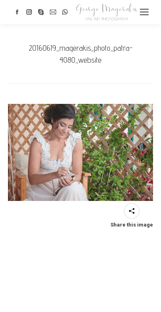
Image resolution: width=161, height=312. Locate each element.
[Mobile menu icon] (144, 12)
